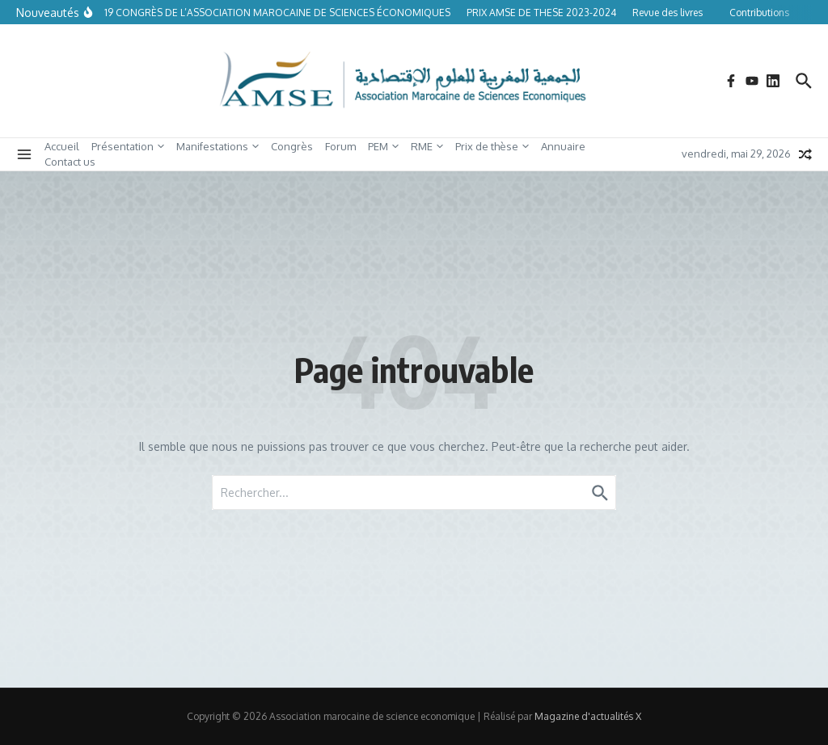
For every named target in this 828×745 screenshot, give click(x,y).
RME (427, 146)
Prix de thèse (492, 146)
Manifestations (217, 146)
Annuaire (563, 146)
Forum (340, 146)
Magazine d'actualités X (587, 716)
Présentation (127, 146)
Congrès (292, 146)
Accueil (61, 146)
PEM (383, 146)
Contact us (69, 161)
